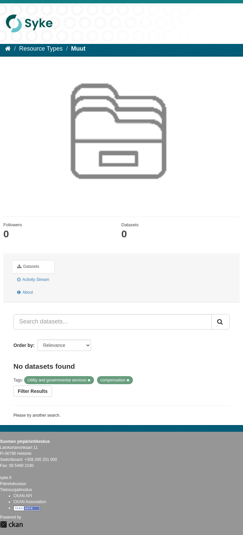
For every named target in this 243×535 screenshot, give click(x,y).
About (25, 292)
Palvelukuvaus (13, 483)
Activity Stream (33, 279)
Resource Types (41, 48)
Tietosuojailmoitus (16, 489)
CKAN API (22, 495)
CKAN (11, 524)
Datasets (28, 266)
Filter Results (33, 391)
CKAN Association (29, 501)
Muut (78, 48)
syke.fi (5, 477)
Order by (23, 345)
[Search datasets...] (112, 322)
